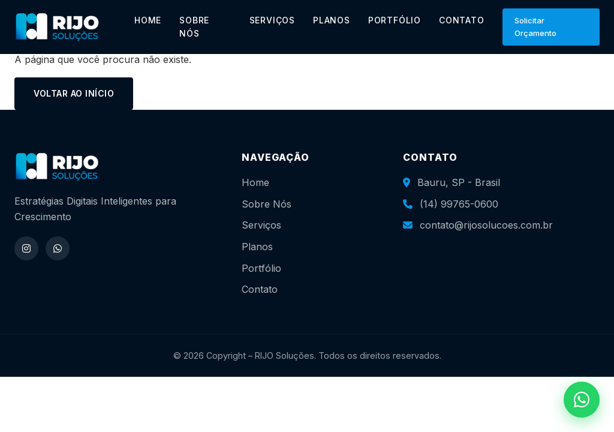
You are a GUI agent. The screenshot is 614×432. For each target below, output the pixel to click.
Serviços (261, 225)
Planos (257, 247)
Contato (260, 289)
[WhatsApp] (58, 248)
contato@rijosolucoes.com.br (486, 225)
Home (255, 182)
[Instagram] (26, 248)
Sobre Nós (266, 204)
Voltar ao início (74, 93)
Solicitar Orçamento (535, 27)
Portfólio (261, 268)
